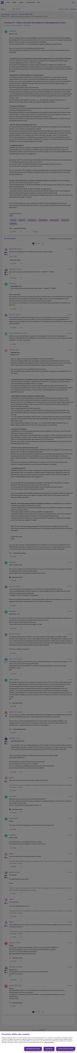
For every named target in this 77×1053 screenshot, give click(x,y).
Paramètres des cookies (33, 1048)
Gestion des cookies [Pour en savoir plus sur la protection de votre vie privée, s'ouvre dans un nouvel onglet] (49, 1042)
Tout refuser (49, 1048)
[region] (38, 1042)
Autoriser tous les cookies (65, 1048)
